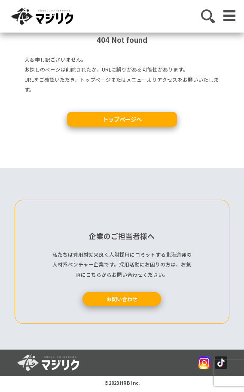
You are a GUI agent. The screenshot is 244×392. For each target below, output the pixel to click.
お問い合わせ (122, 298)
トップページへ (122, 119)
